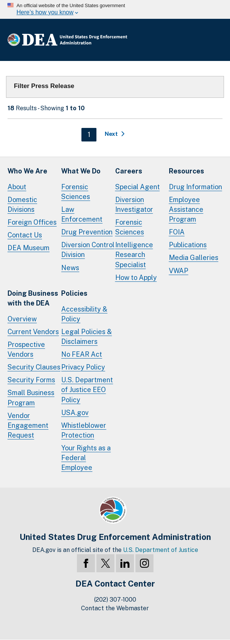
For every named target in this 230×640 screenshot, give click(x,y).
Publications (188, 245)
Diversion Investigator (134, 204)
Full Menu (214, 39)
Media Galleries (193, 257)
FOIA (177, 232)
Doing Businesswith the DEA (33, 298)
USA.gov (75, 413)
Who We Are (27, 171)
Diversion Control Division (87, 249)
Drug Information (195, 187)
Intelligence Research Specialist (134, 254)
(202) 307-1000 (115, 599)
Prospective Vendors (26, 349)
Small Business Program (31, 397)
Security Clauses (34, 367)
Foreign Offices (32, 222)
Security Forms (31, 380)
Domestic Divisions (22, 204)
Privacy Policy (83, 367)
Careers (128, 171)
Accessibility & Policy (84, 314)
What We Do (81, 171)
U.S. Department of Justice (160, 549)
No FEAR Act (81, 354)
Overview (22, 319)
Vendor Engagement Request (28, 425)
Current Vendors (33, 332)
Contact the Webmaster (115, 608)
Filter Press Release (44, 86)
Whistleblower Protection (83, 430)
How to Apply (136, 277)
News (70, 268)
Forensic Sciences (75, 192)
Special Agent (137, 187)
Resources (186, 171)
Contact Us (25, 235)
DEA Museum (29, 248)
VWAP (178, 271)
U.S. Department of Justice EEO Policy (87, 389)
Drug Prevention (87, 232)
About (17, 187)
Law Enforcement (81, 214)
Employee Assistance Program (186, 209)
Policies (74, 293)
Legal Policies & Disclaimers (86, 336)
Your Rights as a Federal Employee (86, 457)
